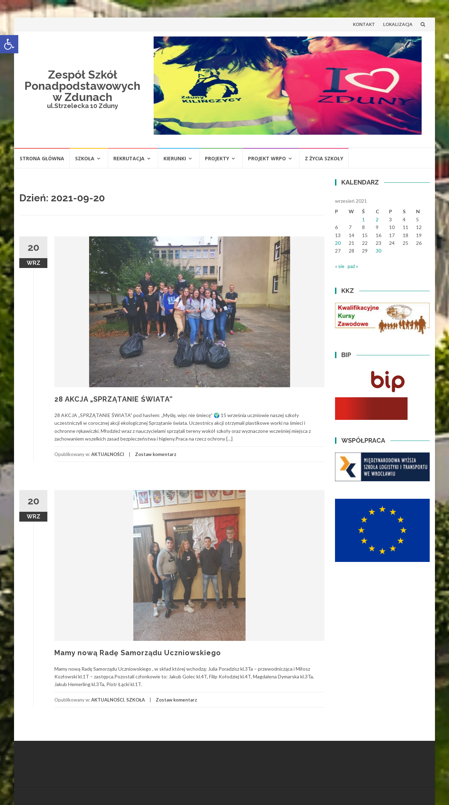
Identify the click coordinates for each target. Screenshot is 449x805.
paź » (353, 266)
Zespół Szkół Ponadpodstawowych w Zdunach (82, 85)
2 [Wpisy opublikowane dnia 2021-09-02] (377, 219)
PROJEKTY (217, 158)
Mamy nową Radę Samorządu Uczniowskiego (137, 653)
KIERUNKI (174, 158)
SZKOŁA (84, 158)
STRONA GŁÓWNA (42, 158)
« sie (339, 266)
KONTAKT (364, 24)
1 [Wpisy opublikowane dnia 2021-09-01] (363, 219)
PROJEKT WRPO (267, 158)
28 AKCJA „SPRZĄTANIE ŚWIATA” (113, 399)
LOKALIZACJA (398, 24)
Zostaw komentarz (155, 454)
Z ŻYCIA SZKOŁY (324, 158)
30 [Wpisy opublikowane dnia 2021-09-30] (378, 251)
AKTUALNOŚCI (107, 454)
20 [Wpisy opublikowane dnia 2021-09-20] (338, 243)
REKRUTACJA (129, 158)
